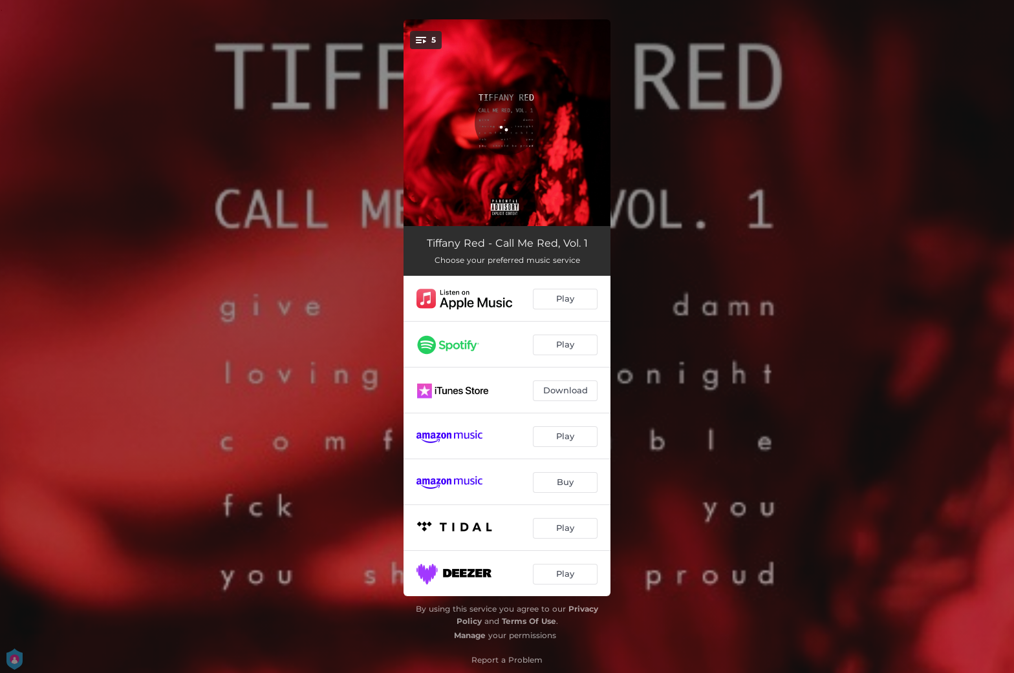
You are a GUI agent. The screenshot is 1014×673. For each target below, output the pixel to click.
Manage (470, 635)
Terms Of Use (529, 621)
